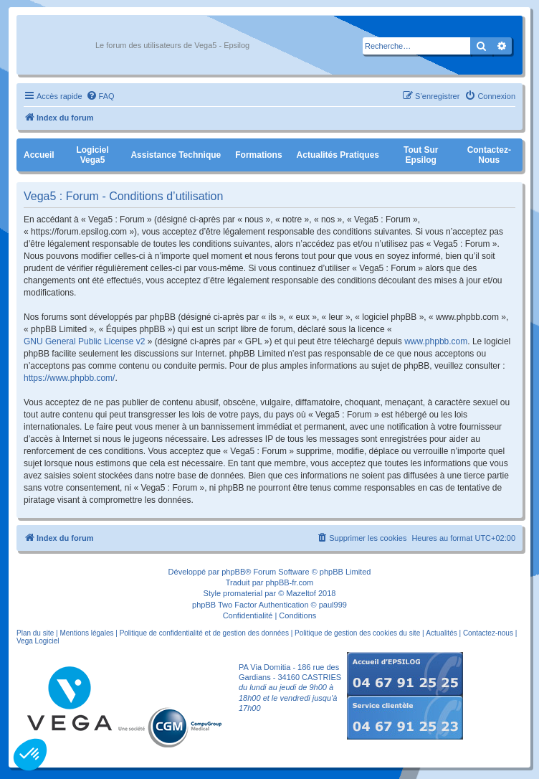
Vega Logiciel (37, 641)
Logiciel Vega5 (92, 155)
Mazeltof (301, 593)
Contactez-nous (489, 155)
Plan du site (35, 633)
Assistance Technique (175, 155)
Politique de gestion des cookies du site (357, 633)
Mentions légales (86, 633)
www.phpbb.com (435, 341)
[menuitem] (100, 96)
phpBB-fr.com (290, 582)
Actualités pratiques (338, 155)
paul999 (333, 604)
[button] (30, 754)
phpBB (233, 571)
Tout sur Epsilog (421, 155)
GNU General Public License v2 (84, 341)
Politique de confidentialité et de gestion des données (204, 633)
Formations (258, 155)
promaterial (242, 593)
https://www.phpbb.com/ (69, 378)
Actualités (441, 633)
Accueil (39, 155)
